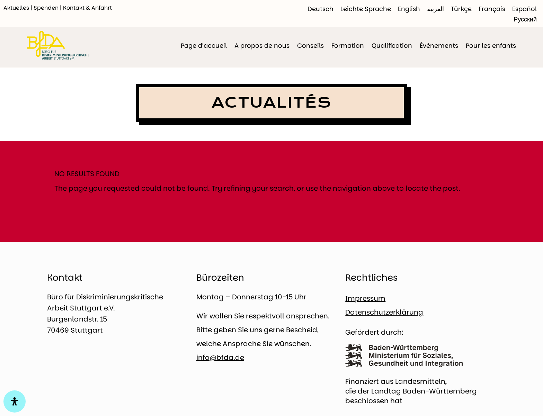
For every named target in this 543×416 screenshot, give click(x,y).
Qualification (392, 45)
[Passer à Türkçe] (461, 9)
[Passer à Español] (524, 9)
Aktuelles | (18, 8)
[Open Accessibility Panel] (14, 401)
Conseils (310, 45)
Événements (439, 45)
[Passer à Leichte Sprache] (365, 9)
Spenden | (48, 8)
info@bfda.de (220, 357)
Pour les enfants (491, 45)
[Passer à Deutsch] (320, 9)
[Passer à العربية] (435, 9)
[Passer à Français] (492, 9)
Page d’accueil (204, 45)
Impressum (365, 298)
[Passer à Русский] (525, 19)
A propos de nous (262, 45)
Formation (347, 45)
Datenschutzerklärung (384, 312)
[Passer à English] (409, 9)
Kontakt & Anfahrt (87, 8)
